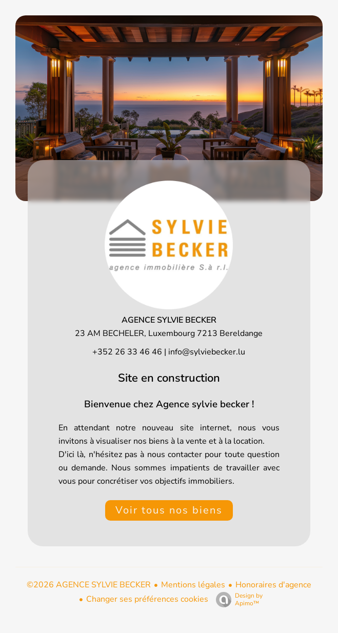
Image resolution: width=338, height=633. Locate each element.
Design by (237, 599)
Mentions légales (193, 584)
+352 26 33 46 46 (127, 352)
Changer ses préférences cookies (147, 599)
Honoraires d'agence (273, 584)
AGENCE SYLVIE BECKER (169, 320)
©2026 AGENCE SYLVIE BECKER (89, 584)
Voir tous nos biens (169, 510)
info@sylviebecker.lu (206, 352)
